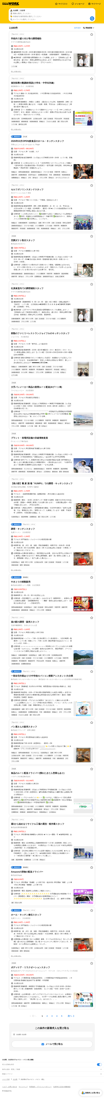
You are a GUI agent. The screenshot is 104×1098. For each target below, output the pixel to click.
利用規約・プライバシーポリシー (40, 1087)
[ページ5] (62, 1016)
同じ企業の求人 (16, 71)
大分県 (15, 1079)
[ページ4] (57, 1016)
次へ (70, 1016)
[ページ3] (52, 1016)
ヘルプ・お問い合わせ (9, 1087)
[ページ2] (47, 1016)
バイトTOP (6, 1079)
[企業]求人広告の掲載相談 (61, 1087)
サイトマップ (23, 1087)
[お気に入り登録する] (92, 34)
